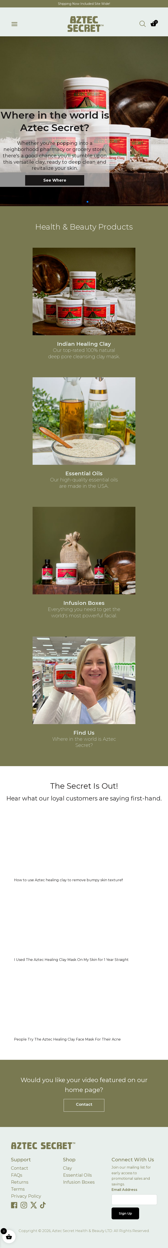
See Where (54, 180)
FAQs (16, 1175)
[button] (80, 202)
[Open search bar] (143, 23)
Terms (18, 1189)
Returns (19, 1182)
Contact (84, 1104)
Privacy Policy (26, 1196)
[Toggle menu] (14, 24)
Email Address (124, 1190)
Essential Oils (77, 1175)
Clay (67, 1168)
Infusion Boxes (79, 1182)
